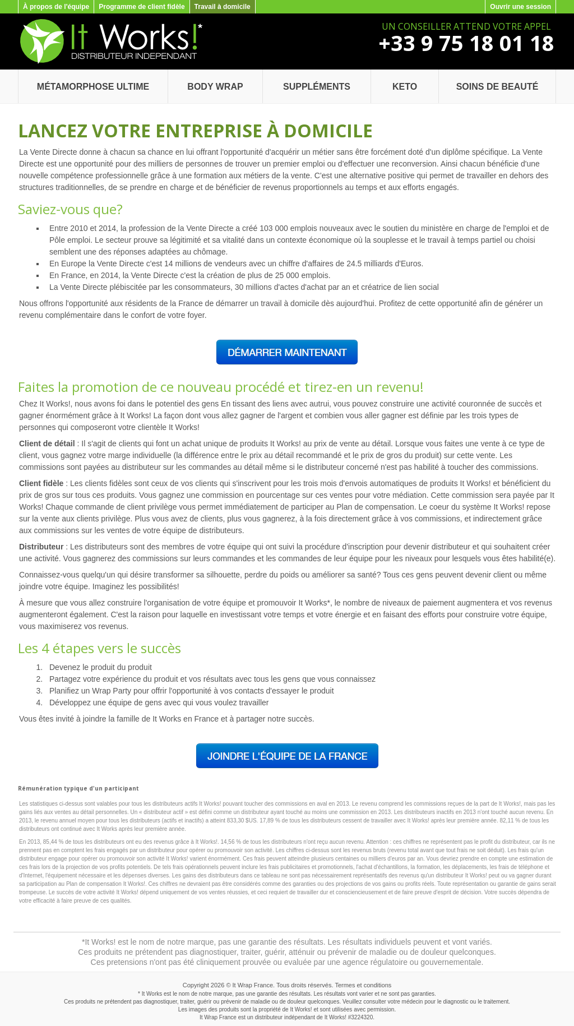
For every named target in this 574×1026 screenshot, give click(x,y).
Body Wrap (215, 86)
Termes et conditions (363, 985)
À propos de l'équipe (56, 7)
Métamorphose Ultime (93, 86)
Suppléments (316, 86)
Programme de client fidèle (141, 7)
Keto (404, 86)
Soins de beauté (497, 86)
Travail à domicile (223, 7)
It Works (335, 1017)
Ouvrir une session (520, 7)
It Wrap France (253, 985)
